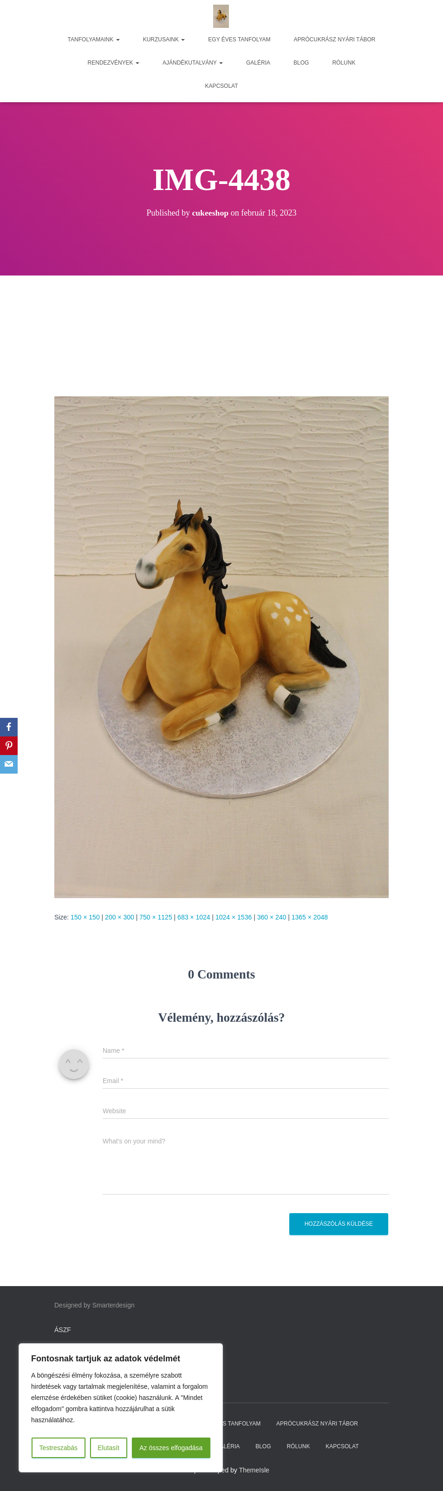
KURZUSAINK (164, 39)
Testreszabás (58, 1448)
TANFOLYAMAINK (94, 39)
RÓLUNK (343, 62)
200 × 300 (119, 917)
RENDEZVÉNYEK (113, 62)
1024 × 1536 (233, 917)
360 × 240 (272, 917)
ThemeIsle (254, 1470)
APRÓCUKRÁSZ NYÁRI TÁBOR (335, 39)
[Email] (9, 764)
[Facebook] (9, 727)
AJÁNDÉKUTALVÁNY (193, 62)
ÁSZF (62, 1329)
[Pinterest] (9, 745)
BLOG (301, 62)
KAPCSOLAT (221, 86)
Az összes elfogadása (170, 1448)
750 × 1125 (155, 917)
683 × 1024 (193, 917)
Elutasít (108, 1448)
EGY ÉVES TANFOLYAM (239, 39)
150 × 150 (85, 917)
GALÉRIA (258, 62)
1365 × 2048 (310, 917)
